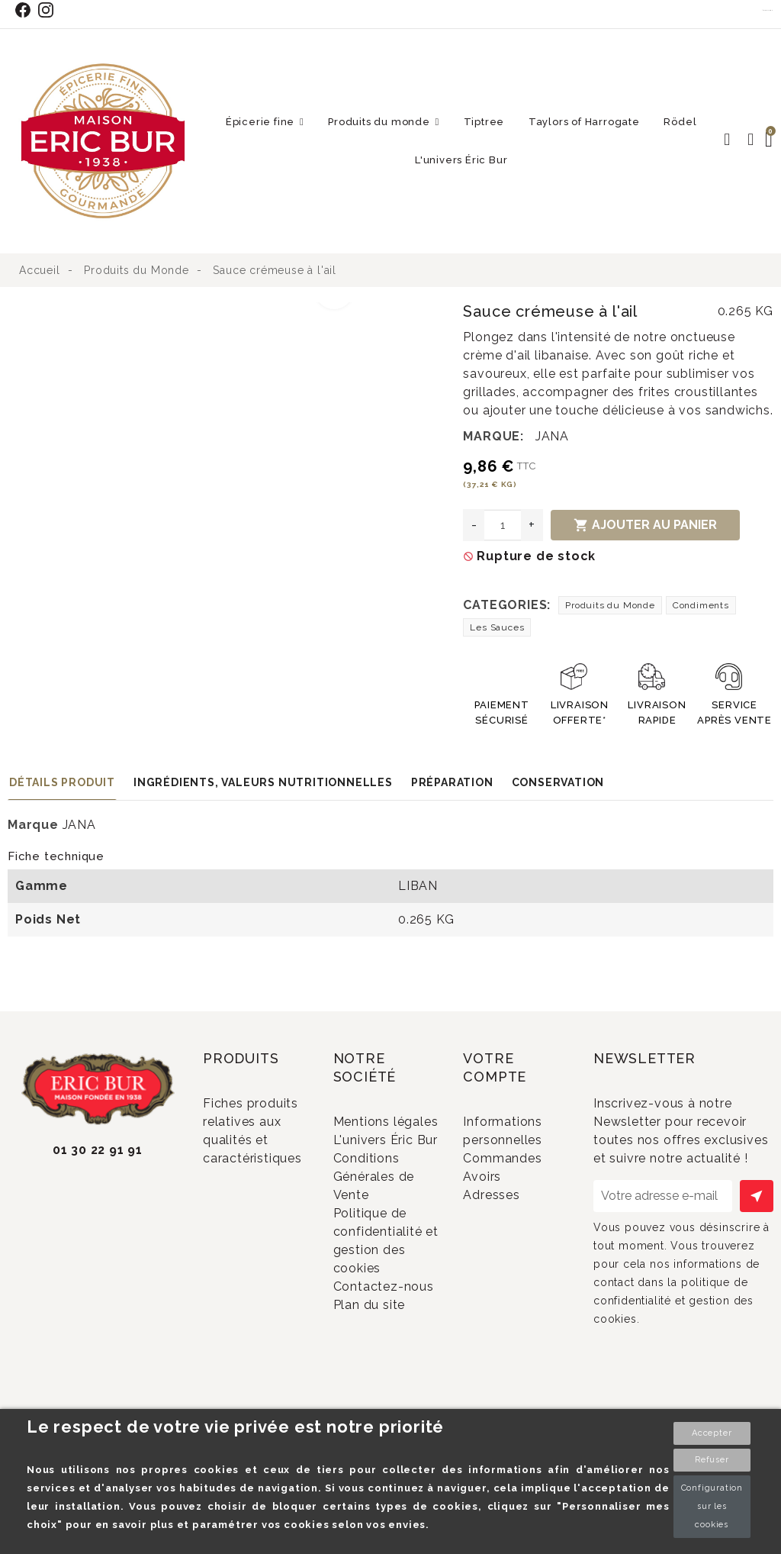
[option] (186, 311)
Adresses (511, 1214)
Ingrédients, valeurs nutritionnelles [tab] (263, 782)
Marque (33, 824)
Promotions (259, 1202)
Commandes (522, 1165)
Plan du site (388, 1393)
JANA (552, 436)
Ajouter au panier (645, 525)
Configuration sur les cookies (712, 1506)
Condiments (701, 605)
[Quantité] (503, 525)
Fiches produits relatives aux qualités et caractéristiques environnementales (262, 1140)
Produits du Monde (610, 605)
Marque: (493, 436)
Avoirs (502, 1189)
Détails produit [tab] (62, 782)
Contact (768, 10)
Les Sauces (497, 627)
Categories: (507, 605)
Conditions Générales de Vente (377, 1227)
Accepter (711, 1433)
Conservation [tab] (558, 782)
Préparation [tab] (452, 782)
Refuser (712, 1460)
